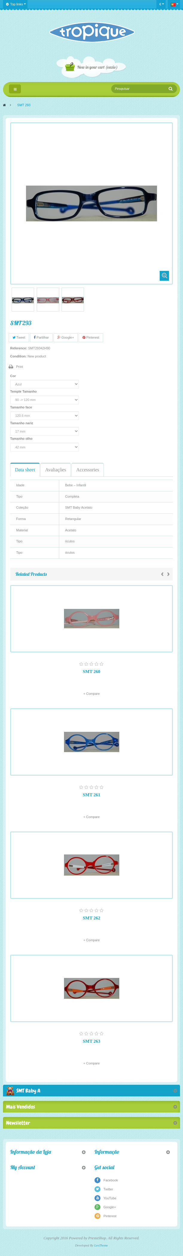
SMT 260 (91, 671)
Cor (13, 376)
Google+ (65, 337)
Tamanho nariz (22, 423)
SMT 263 (91, 1041)
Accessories (87, 469)
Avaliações (55, 469)
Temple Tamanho (24, 391)
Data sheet (25, 469)
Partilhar (41, 337)
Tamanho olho (21, 438)
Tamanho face (21, 407)
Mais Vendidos (20, 1106)
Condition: (18, 356)
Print (19, 366)
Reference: (18, 348)
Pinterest (91, 337)
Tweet (19, 337)
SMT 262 (91, 918)
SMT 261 (91, 794)
